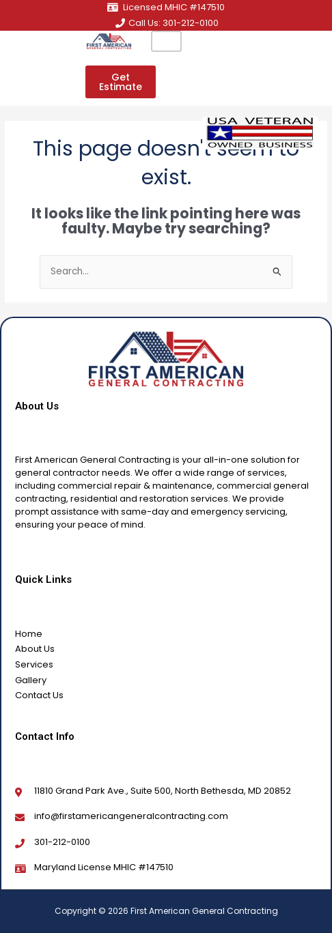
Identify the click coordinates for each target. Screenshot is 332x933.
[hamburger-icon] (166, 41)
